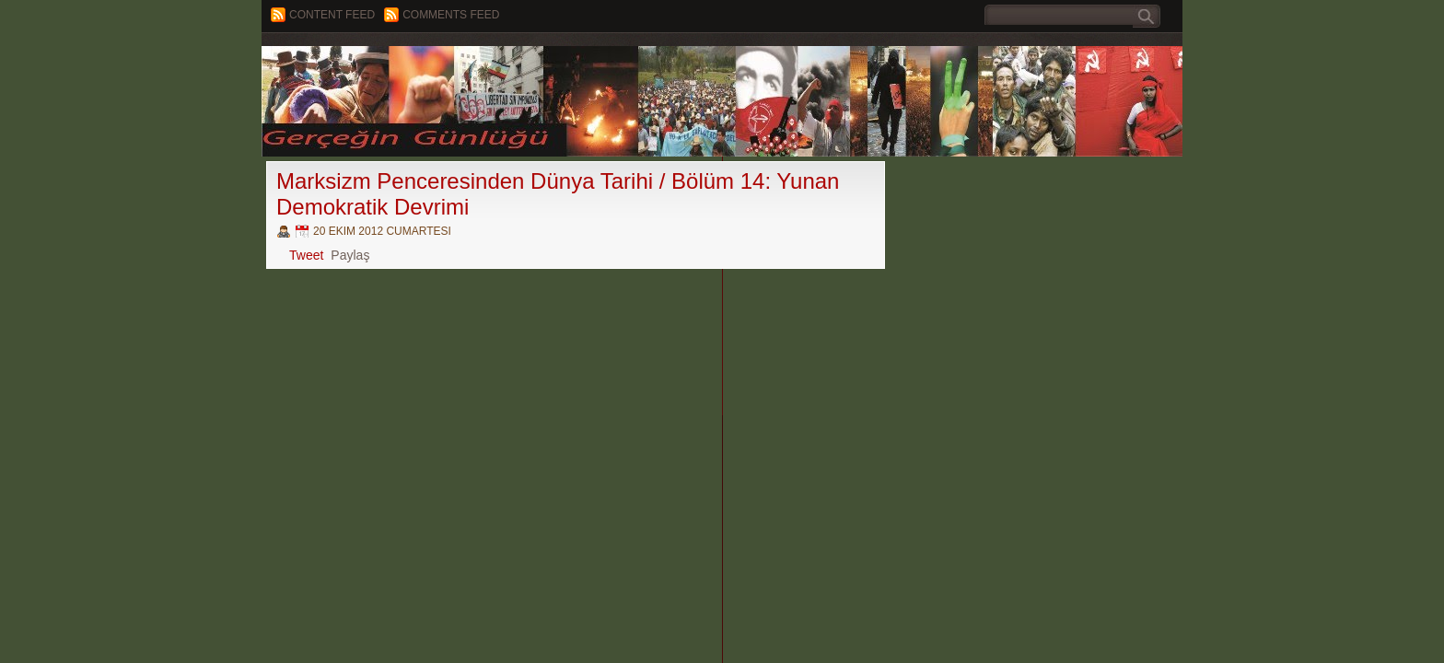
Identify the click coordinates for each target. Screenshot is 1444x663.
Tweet (306, 255)
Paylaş (350, 255)
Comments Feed (450, 14)
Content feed (332, 14)
